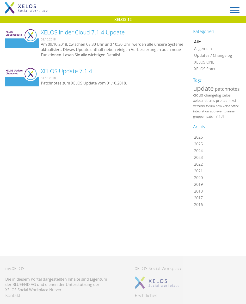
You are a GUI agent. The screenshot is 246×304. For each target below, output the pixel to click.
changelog (212, 95)
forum (210, 106)
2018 (198, 191)
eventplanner (226, 111)
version (199, 106)
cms (212, 100)
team (226, 100)
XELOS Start (204, 68)
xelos (226, 95)
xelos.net (200, 100)
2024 (198, 150)
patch (210, 116)
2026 (198, 137)
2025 (198, 144)
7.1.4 (219, 116)
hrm (219, 106)
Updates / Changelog (213, 55)
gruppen (199, 116)
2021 (198, 171)
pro (218, 100)
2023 (198, 157)
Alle (197, 42)
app (212, 111)
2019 (198, 184)
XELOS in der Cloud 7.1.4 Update (83, 32)
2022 (198, 164)
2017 (198, 198)
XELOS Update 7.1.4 (66, 71)
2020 (198, 177)
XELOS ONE (204, 62)
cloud (198, 95)
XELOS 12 (123, 19)
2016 (198, 204)
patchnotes (227, 89)
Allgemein (203, 48)
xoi (234, 100)
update (203, 88)
